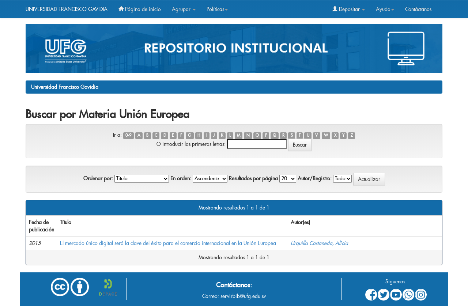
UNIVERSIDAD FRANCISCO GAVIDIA (66, 9)
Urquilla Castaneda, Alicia (319, 243)
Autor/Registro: (315, 178)
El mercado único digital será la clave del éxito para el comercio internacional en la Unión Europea (168, 243)
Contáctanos (418, 9)
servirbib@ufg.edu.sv (243, 296)
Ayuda (385, 9)
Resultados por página (253, 178)
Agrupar (184, 9)
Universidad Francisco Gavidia (64, 87)
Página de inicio (139, 9)
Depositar (348, 9)
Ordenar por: (98, 178)
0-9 (128, 135)
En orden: (180, 178)
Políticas (217, 9)
